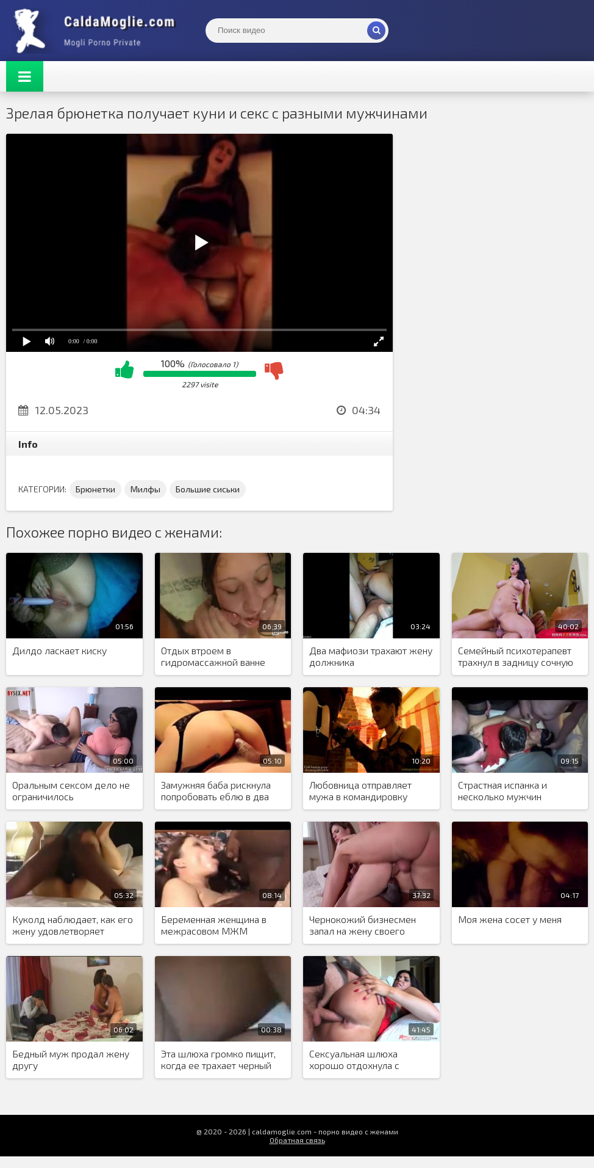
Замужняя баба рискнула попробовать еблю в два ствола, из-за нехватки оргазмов (216, 791)
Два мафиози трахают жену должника (370, 656)
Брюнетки (95, 489)
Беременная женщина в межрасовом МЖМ (214, 924)
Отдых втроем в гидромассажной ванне (213, 656)
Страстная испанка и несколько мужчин (502, 790)
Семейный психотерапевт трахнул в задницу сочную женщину (515, 656)
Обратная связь (297, 1140)
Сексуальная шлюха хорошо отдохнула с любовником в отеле (355, 1060)
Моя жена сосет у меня (510, 919)
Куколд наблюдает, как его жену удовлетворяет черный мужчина (72, 925)
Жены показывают (97, 30)
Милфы (145, 489)
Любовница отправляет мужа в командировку (360, 790)
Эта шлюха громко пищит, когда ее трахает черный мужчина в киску (218, 1060)
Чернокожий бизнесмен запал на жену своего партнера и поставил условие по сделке (362, 925)
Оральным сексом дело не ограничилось (71, 790)
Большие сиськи (208, 489)
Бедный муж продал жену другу (70, 1059)
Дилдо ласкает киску (59, 650)
